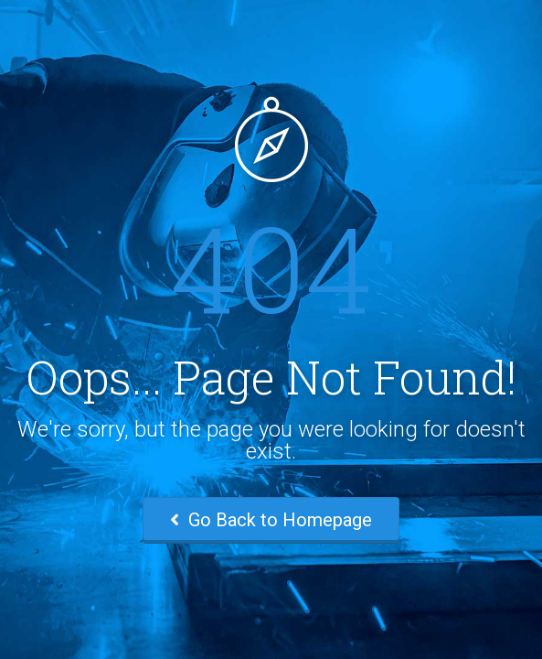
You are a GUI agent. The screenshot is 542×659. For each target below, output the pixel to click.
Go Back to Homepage (271, 520)
